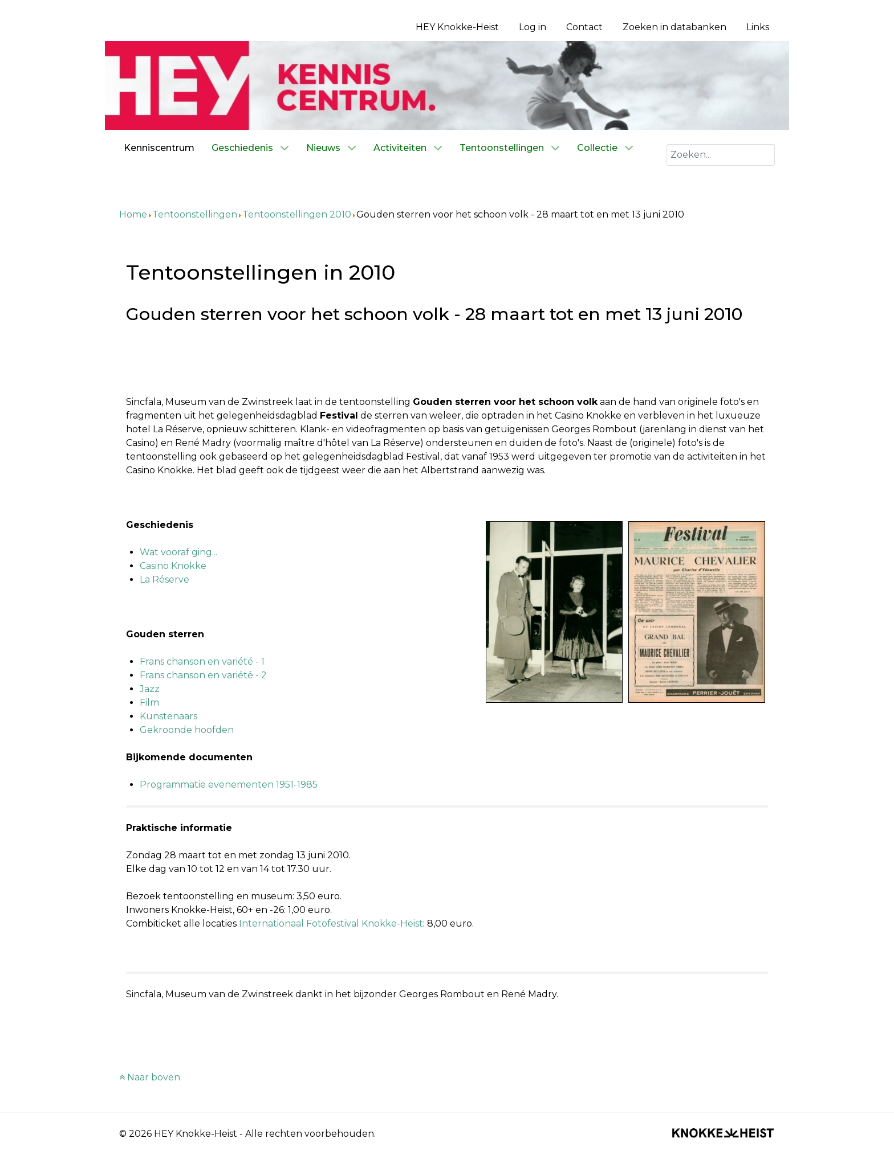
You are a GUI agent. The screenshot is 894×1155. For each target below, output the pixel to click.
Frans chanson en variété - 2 (203, 675)
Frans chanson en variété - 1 (202, 661)
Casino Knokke (173, 565)
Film (149, 702)
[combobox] (721, 155)
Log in (532, 27)
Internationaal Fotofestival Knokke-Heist (331, 923)
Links (757, 27)
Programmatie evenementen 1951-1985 (229, 784)
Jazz (150, 688)
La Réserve (164, 579)
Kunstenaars (168, 716)
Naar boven (149, 1077)
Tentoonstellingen (194, 214)
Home (133, 214)
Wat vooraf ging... (178, 552)
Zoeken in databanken (674, 27)
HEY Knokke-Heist (457, 27)
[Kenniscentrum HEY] (447, 84)
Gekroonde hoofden (187, 729)
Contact (584, 27)
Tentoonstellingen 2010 (296, 214)
